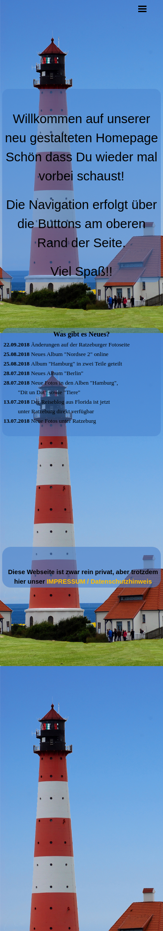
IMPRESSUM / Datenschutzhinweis (99, 581)
